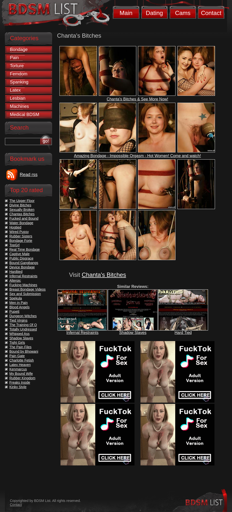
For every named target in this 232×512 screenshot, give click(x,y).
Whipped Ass (19, 334)
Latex (15, 90)
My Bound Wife (21, 374)
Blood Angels (19, 307)
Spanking (19, 82)
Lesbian (17, 98)
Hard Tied (183, 332)
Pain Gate (17, 356)
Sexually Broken (21, 210)
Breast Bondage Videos (27, 289)
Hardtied (15, 272)
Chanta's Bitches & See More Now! (137, 99)
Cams (183, 13)
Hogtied (15, 227)
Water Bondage (21, 223)
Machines (19, 106)
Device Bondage (22, 267)
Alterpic (15, 280)
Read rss (29, 174)
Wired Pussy (19, 232)
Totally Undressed (23, 329)
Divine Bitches (20, 205)
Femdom (18, 73)
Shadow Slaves (132, 332)
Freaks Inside (19, 382)
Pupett (14, 312)
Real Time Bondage (24, 249)
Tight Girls (17, 343)
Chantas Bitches (22, 214)
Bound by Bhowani (23, 351)
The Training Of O (23, 325)
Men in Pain (18, 303)
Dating (154, 13)
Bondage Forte (20, 241)
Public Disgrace (21, 258)
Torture (17, 65)
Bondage (19, 49)
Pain (14, 57)
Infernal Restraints (82, 332)
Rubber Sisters (20, 236)
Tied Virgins (18, 320)
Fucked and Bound (24, 218)
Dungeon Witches (23, 316)
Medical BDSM (24, 114)
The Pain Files (20, 347)
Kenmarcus (18, 369)
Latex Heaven (20, 365)
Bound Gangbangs (23, 263)
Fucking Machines (23, 285)
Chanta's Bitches (104, 274)
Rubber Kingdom (22, 378)
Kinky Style (17, 387)
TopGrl (14, 245)
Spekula (15, 298)
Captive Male (19, 254)
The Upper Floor (22, 201)
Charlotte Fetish (21, 360)
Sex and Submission (25, 294)
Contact (211, 13)
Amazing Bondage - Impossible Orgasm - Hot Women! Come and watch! (137, 156)
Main (125, 13)
